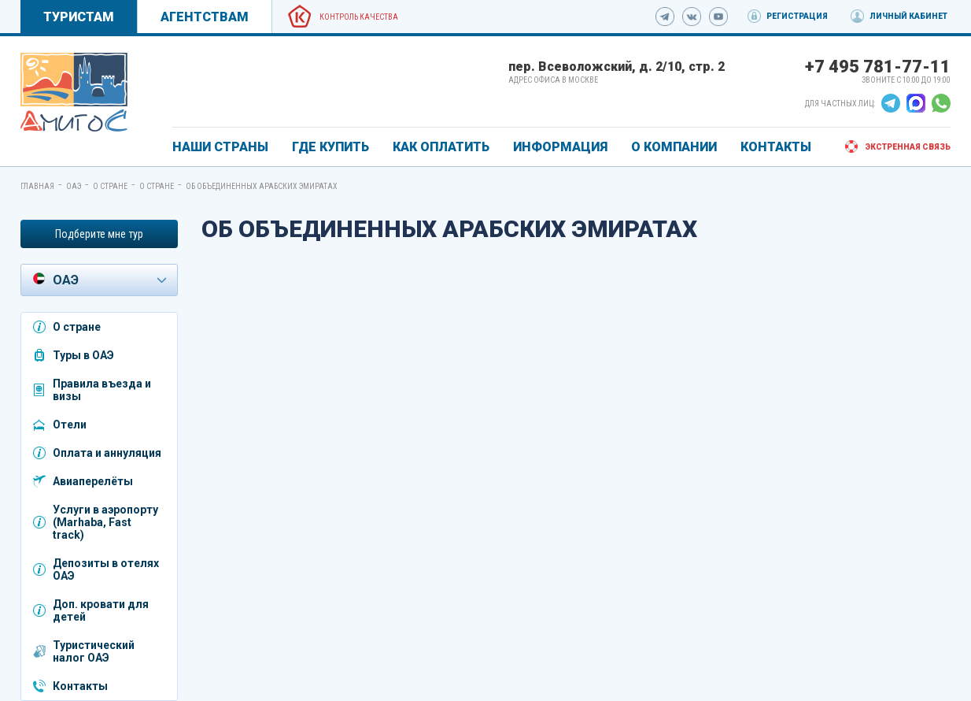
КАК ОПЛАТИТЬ (441, 146)
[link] (73, 92)
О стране (110, 186)
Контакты (80, 686)
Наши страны (220, 146)
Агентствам (205, 16)
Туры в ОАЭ (83, 355)
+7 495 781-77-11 (878, 66)
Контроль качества (358, 17)
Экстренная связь (908, 147)
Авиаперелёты (93, 481)
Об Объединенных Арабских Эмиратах (262, 186)
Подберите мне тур (99, 234)
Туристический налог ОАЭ (94, 651)
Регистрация (797, 16)
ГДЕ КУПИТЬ (330, 146)
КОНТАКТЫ (775, 146)
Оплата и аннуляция (107, 453)
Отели (70, 424)
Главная (37, 186)
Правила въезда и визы (102, 389)
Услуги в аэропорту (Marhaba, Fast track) (105, 522)
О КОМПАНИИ (674, 146)
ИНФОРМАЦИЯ (560, 146)
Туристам (78, 16)
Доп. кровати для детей (101, 610)
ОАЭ (73, 186)
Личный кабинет (908, 16)
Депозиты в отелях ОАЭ (106, 569)
